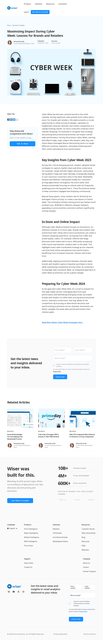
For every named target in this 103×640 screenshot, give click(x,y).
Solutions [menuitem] (56, 525)
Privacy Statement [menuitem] (60, 634)
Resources (50, 4)
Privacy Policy (57, 371)
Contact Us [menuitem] (28, 567)
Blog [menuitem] (83, 537)
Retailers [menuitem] (56, 529)
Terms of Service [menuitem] (89, 634)
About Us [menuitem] (86, 563)
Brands (10, 431)
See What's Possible (40, 12)
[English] (12, 528)
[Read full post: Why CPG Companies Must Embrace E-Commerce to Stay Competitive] (83, 418)
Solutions (38, 4)
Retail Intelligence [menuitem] (31, 533)
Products (27, 4)
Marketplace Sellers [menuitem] (60, 541)
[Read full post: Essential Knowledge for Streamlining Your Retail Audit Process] (20, 418)
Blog (8, 25)
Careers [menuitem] (86, 567)
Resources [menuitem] (86, 525)
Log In (26, 12)
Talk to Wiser (22, 143)
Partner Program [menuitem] (89, 571)
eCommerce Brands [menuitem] (60, 537)
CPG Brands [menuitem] (57, 533)
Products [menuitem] (27, 525)
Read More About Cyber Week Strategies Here (62, 322)
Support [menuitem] (27, 559)
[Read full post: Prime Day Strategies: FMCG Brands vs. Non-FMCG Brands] (51, 418)
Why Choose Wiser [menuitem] (89, 533)
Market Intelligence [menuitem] (31, 537)
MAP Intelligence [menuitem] (30, 541)
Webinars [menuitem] (85, 550)
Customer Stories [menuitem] (88, 529)
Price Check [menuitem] (28, 546)
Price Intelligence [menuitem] (30, 529)
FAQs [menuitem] (83, 546)
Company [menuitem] (86, 559)
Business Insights (19, 25)
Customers (62, 4)
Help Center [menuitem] (28, 563)
